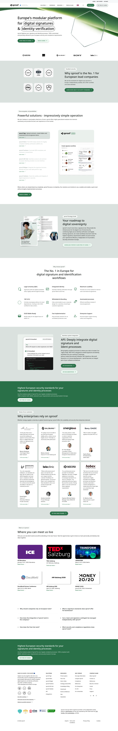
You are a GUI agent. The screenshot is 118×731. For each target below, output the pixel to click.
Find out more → (51, 565)
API (47, 691)
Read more (21, 564)
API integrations (67, 365)
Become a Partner (94, 683)
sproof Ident (49, 678)
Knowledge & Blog (65, 686)
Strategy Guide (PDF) (65, 683)
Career (91, 686)
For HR (76, 689)
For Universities (79, 691)
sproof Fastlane (49, 683)
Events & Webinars (65, 691)
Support (92, 691)
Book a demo (41, 40)
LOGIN (94, 1)
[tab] (34, 135)
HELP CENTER (99, 1)
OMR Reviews (68, 711)
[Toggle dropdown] (46, 5)
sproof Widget (49, 681)
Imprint (67, 721)
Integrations (49, 694)
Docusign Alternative (80, 676)
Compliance (78, 681)
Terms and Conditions (72, 721)
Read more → (79, 564)
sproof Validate (49, 689)
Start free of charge (25, 40)
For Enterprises (79, 686)
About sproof (93, 676)
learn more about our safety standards (78, 90)
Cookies (98, 721)
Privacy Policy (86, 721)
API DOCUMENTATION (68, 372)
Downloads (63, 689)
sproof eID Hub (49, 686)
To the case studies (58, 513)
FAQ (61, 694)
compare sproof (79, 678)
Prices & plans (69, 5)
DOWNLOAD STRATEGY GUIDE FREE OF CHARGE (76, 245)
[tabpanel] (76, 156)
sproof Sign (49, 676)
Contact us (90, 5)
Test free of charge (102, 5)
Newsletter (63, 697)
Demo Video (63, 681)
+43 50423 (106, 1)
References (52, 5)
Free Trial (62, 678)
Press (91, 689)
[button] (80, 5)
